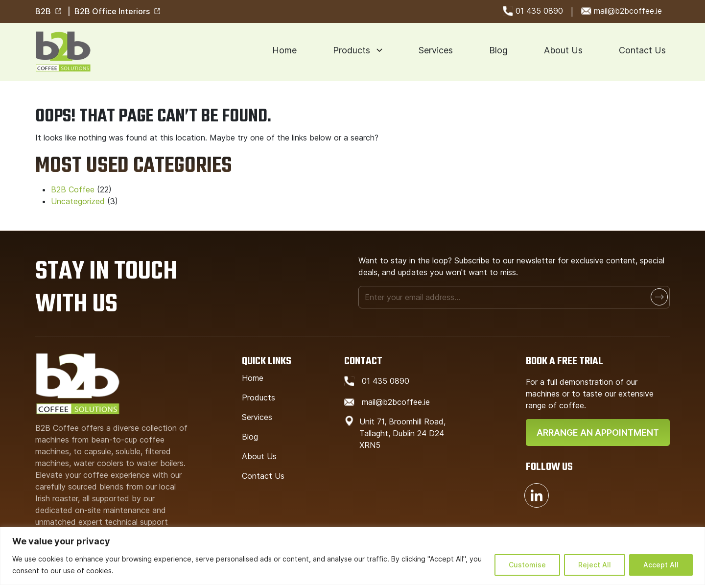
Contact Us (642, 50)
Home (284, 50)
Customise (527, 565)
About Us (563, 50)
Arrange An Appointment (598, 432)
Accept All (661, 565)
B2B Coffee (72, 189)
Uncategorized (78, 201)
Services (436, 50)
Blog (498, 50)
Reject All (594, 565)
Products (351, 50)
